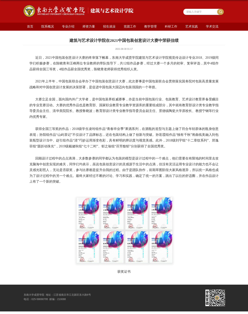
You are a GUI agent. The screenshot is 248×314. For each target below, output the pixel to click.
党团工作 (130, 26)
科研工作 (171, 26)
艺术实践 (191, 26)
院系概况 (47, 26)
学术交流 (212, 26)
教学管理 (150, 26)
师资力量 (88, 26)
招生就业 (109, 26)
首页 (30, 26)
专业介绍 (68, 26)
